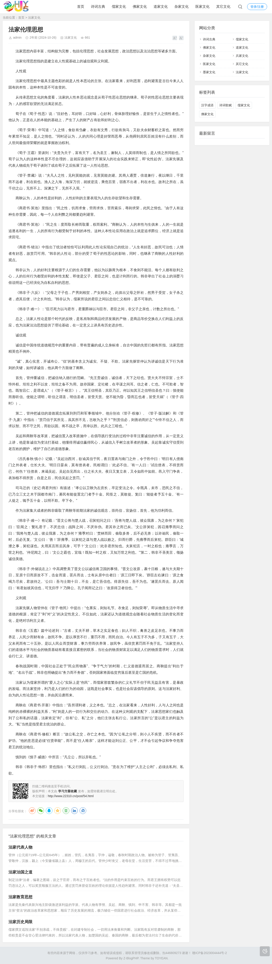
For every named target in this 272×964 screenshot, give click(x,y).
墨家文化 (209, 72)
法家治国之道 (20, 872)
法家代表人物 (20, 847)
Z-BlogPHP (130, 958)
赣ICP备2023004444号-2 (209, 953)
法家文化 (34, 17)
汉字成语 (207, 105)
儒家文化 (119, 6)
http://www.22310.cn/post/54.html (71, 796)
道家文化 (161, 6)
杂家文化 (181, 6)
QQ (49, 810)
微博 (32, 810)
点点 (83, 810)
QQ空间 (57, 810)
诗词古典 (98, 6)
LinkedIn (74, 810)
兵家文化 (242, 55)
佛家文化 (140, 6)
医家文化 (202, 6)
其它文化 (223, 6)
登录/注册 (257, 6)
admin (17, 37)
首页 (80, 6)
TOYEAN (161, 958)
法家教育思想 (20, 897)
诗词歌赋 (225, 105)
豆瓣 (66, 810)
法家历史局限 (20, 922)
